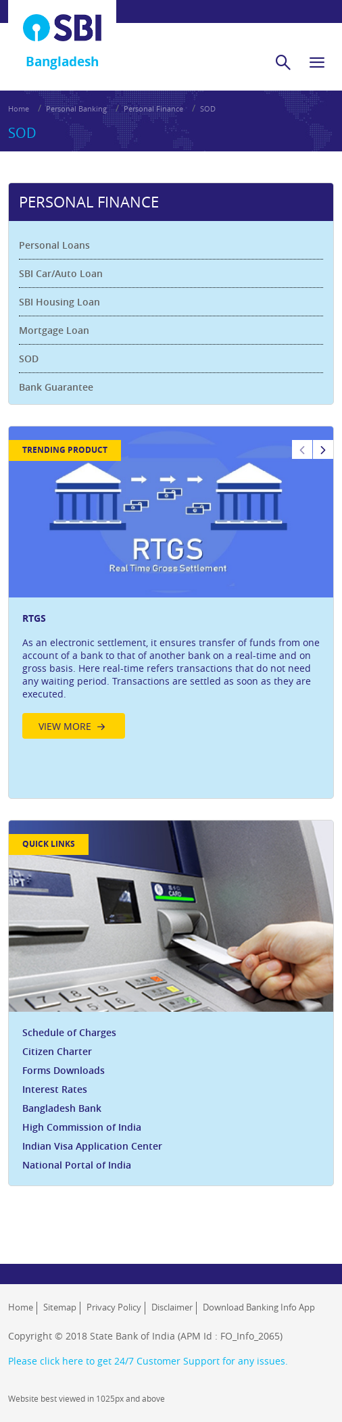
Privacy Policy (114, 1307)
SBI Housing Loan (59, 301)
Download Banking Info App (259, 1307)
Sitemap (59, 1307)
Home (18, 108)
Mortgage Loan (54, 330)
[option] (171, 586)
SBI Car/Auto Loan (61, 273)
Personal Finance (153, 108)
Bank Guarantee (56, 387)
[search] (283, 62)
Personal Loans (54, 245)
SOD (208, 108)
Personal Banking (76, 108)
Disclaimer (172, 1307)
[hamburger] (317, 62)
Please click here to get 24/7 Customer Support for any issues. (148, 1360)
